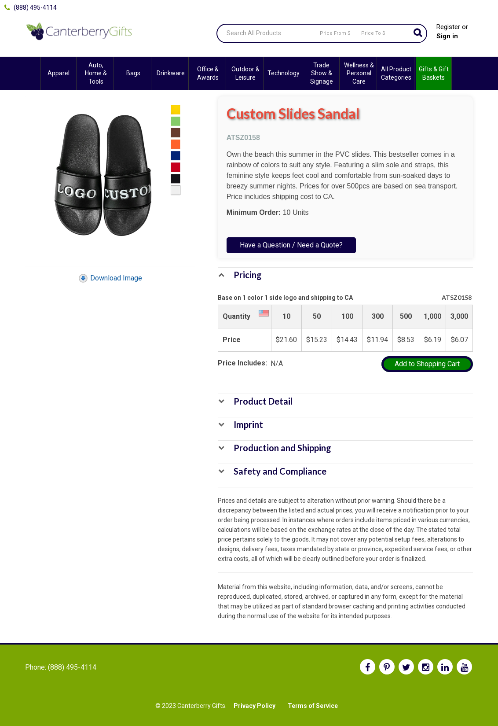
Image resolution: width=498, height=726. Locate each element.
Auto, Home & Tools (96, 73)
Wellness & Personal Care (359, 73)
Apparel (59, 73)
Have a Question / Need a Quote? (291, 245)
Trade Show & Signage (321, 73)
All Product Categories (396, 73)
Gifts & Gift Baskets (434, 73)
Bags (133, 73)
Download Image (110, 278)
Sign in (447, 36)
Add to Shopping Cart (427, 364)
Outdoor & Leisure (245, 73)
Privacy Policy (254, 705)
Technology (283, 73)
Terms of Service (313, 705)
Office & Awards (208, 73)
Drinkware (171, 73)
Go (417, 33)
